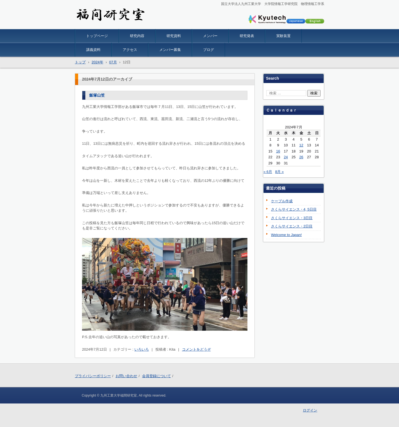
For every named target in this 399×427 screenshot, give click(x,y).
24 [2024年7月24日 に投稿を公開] (286, 157)
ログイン (310, 410)
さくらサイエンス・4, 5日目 (294, 209)
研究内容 (137, 36)
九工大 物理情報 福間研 (106, 25)
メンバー (210, 36)
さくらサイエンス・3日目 (292, 218)
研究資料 (174, 36)
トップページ (97, 36)
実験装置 (283, 36)
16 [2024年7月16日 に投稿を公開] (278, 151)
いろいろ (141, 349)
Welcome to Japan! (286, 235)
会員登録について (156, 376)
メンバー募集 (170, 50)
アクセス (130, 50)
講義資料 (93, 50)
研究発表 (247, 36)
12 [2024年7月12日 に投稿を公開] (301, 145)
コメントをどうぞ (196, 349)
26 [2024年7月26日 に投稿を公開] (301, 157)
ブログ (208, 50)
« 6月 (268, 172)
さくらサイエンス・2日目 (292, 226)
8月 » (279, 172)
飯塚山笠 (97, 95)
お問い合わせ (126, 376)
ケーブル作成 (282, 201)
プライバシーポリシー (93, 376)
